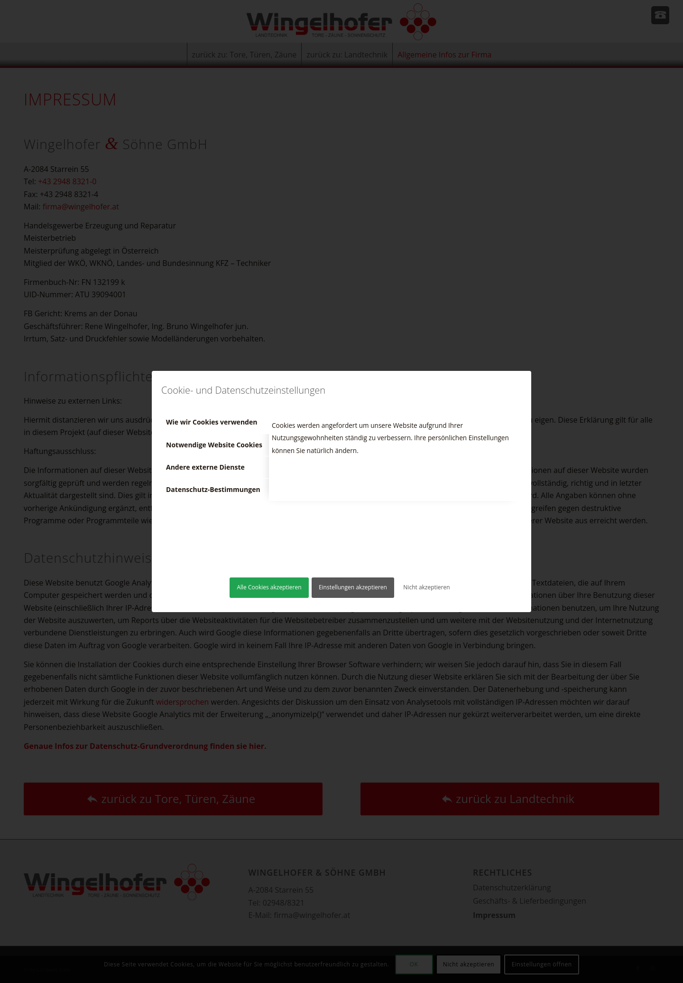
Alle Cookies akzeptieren (269, 587)
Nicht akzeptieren (426, 587)
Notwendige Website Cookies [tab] (214, 444)
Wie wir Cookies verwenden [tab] (211, 421)
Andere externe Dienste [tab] (205, 467)
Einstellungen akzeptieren (353, 587)
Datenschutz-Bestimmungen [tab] (213, 489)
